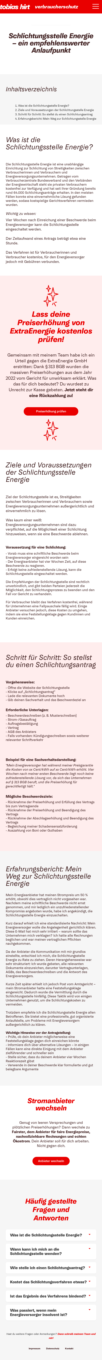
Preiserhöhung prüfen (51, 411)
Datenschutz (52, 1348)
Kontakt (69, 1348)
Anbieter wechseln (51, 1161)
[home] (15, 7)
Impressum (34, 1348)
